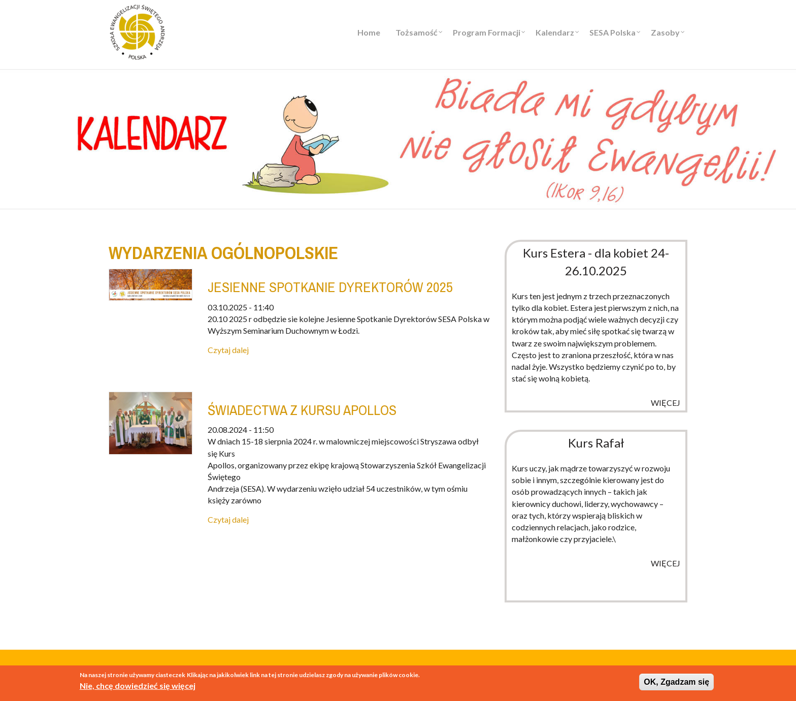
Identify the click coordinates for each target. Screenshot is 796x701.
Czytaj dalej (228, 350)
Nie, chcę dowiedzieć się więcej (137, 687)
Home (368, 32)
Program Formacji (486, 32)
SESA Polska (612, 32)
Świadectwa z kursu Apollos (302, 410)
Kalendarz (555, 32)
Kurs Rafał (596, 442)
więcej (665, 402)
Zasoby (665, 32)
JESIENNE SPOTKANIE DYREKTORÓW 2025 (330, 287)
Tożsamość (416, 32)
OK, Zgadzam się (676, 683)
